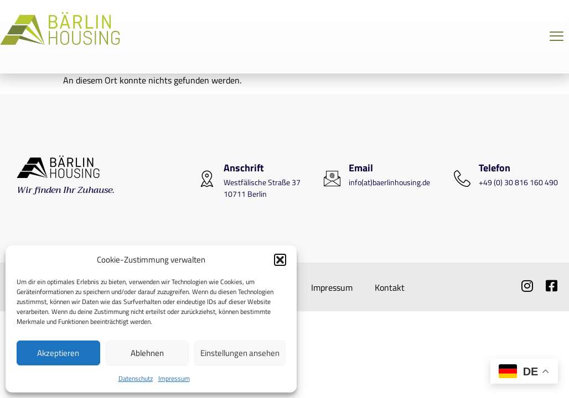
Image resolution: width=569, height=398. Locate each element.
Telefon (494, 167)
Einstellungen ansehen (240, 353)
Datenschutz (135, 378)
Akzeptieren (58, 353)
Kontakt (390, 287)
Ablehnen (147, 353)
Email (361, 167)
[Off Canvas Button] (556, 37)
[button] (280, 259)
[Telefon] (462, 178)
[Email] (332, 178)
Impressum (174, 378)
